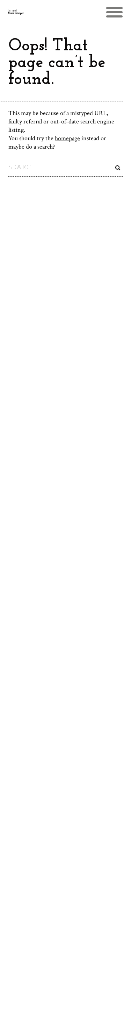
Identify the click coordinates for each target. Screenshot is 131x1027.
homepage (67, 138)
